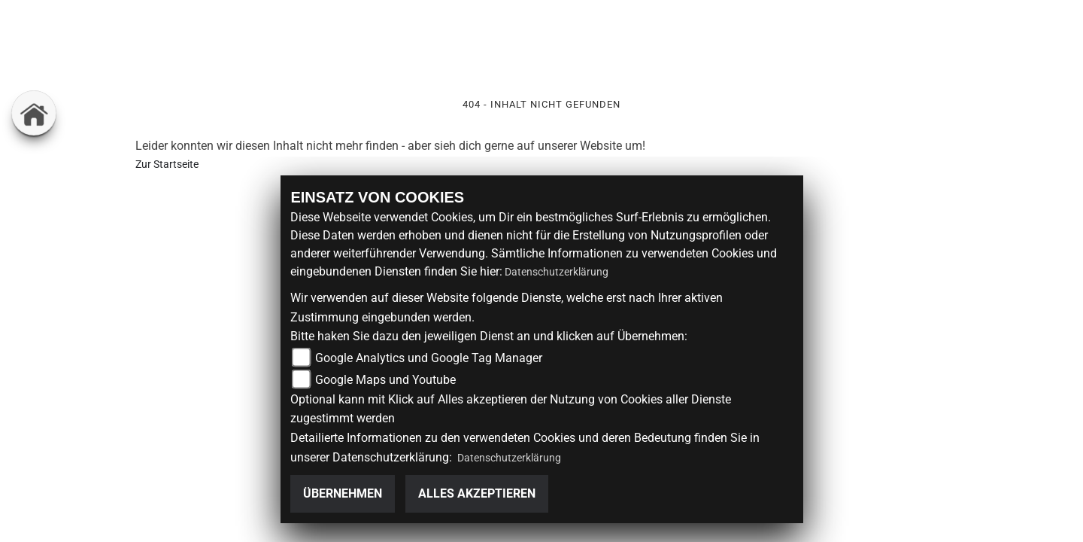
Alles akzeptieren (476, 493)
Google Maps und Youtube (385, 380)
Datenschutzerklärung (556, 272)
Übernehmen (342, 493)
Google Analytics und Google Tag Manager (428, 358)
